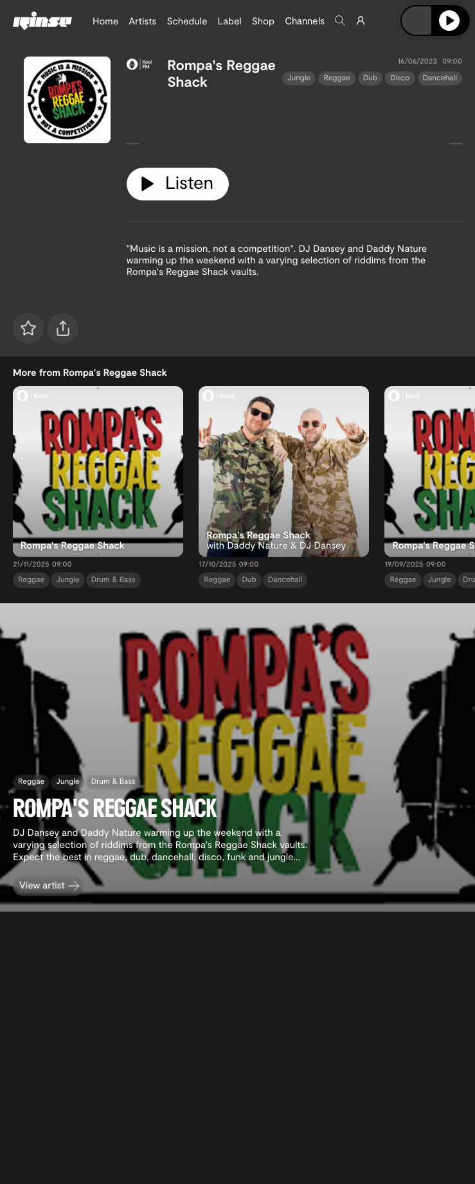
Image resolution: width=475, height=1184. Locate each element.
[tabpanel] (294, 124)
